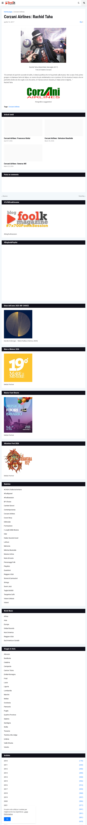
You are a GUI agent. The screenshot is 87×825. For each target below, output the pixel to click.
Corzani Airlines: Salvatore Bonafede (59, 138)
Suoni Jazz (8, 586)
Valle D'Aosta (8, 743)
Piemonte (7, 707)
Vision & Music (9, 598)
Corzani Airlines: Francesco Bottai (17, 138)
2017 (43, 789)
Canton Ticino (9, 670)
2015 (43, 781)
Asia (5, 620)
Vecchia (81, 196)
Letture (6, 542)
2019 (43, 797)
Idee (5, 534)
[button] (2, 3)
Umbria (6, 739)
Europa (6, 624)
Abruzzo (7, 654)
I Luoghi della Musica (11, 530)
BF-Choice (7, 502)
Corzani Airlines (19, 12)
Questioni (7, 570)
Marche (6, 694)
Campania (7, 666)
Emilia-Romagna (10, 674)
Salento (6, 719)
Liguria (6, 686)
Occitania (7, 703)
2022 (43, 809)
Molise (6, 699)
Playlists (7, 566)
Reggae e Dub (9, 574)
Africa (6, 616)
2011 (43, 765)
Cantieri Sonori (9, 506)
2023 (43, 813)
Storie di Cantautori (11, 578)
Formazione (8, 526)
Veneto (6, 747)
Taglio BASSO (8, 590)
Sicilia (6, 727)
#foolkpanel (8, 493)
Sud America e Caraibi (11, 640)
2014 (43, 777)
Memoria (7, 546)
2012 (43, 769)
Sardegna (7, 723)
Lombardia (8, 691)
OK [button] (7, 819)
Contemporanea (9, 510)
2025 (43, 821)
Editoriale (7, 522)
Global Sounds (9, 628)
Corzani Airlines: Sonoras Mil (15, 164)
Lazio (6, 682)
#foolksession (9, 498)
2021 (43, 805)
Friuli (5, 678)
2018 (43, 793)
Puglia (6, 711)
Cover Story (8, 518)
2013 (43, 773)
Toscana (7, 731)
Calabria (7, 662)
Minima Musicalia (10, 550)
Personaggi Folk (9, 562)
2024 (43, 817)
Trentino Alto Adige (10, 735)
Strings (6, 582)
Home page (8, 12)
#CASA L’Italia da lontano (13, 489)
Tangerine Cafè (9, 594)
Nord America (9, 632)
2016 (43, 785)
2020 (43, 801)
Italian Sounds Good (11, 538)
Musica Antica (9, 554)
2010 (43, 761)
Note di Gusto (9, 558)
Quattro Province (10, 715)
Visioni (6, 602)
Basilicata (7, 658)
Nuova (5, 196)
